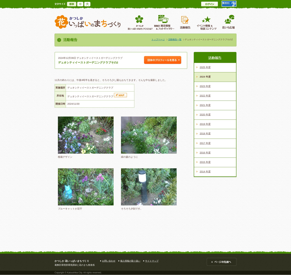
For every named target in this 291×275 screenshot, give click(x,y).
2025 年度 (205, 67)
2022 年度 (205, 95)
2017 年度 (205, 143)
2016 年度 (205, 152)
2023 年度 (205, 86)
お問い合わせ (108, 261)
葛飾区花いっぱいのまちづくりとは (140, 22)
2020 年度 (205, 114)
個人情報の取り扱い (130, 261)
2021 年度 (205, 105)
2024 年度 (205, 76)
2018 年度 (205, 133)
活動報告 (185, 22)
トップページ (158, 39)
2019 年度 (205, 124)
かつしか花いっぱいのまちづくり (88, 22)
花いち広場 (227, 22)
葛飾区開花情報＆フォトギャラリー (164, 22)
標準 (71, 4)
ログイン (209, 4)
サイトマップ (151, 261)
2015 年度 (205, 162)
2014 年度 (205, 171)
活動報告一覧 (175, 39)
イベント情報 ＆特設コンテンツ (207, 22)
